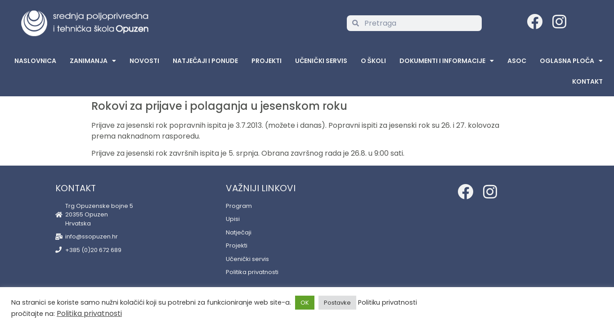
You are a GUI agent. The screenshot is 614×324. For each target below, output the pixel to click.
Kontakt (587, 81)
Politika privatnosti (89, 313)
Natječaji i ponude (205, 60)
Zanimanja (93, 60)
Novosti (144, 60)
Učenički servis (321, 60)
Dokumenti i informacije (446, 60)
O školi (373, 60)
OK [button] (304, 302)
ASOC (516, 60)
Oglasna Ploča (571, 60)
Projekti (266, 60)
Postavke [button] (337, 302)
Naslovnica (35, 60)
